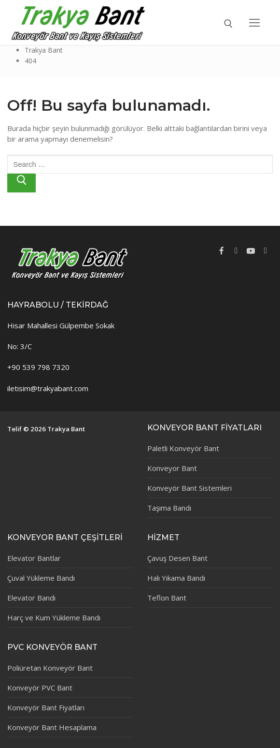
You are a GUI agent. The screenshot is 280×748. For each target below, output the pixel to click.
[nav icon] (254, 22)
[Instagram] (265, 251)
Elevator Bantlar (34, 558)
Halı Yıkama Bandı (176, 578)
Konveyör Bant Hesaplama (52, 727)
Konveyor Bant (172, 468)
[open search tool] (228, 23)
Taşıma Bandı (169, 508)
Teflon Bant (166, 597)
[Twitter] (236, 251)
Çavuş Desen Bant (177, 558)
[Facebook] (221, 251)
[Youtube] (250, 251)
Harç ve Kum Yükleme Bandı (53, 617)
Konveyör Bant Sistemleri (189, 488)
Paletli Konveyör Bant (183, 448)
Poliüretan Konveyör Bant (50, 668)
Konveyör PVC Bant (39, 687)
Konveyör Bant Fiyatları (45, 707)
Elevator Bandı (31, 597)
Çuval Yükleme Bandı (41, 578)
